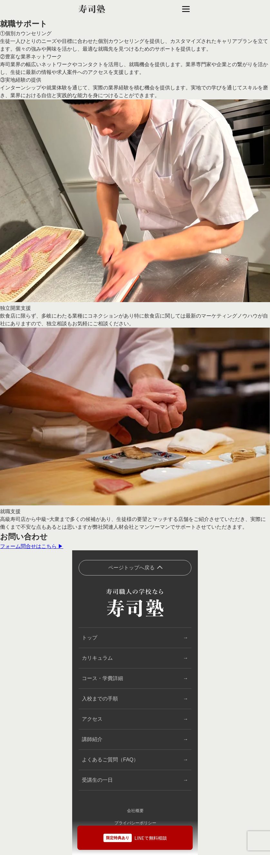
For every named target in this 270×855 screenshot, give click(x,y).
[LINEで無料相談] (135, 837)
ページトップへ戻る (131, 567)
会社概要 (135, 810)
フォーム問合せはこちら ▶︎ (31, 546)
